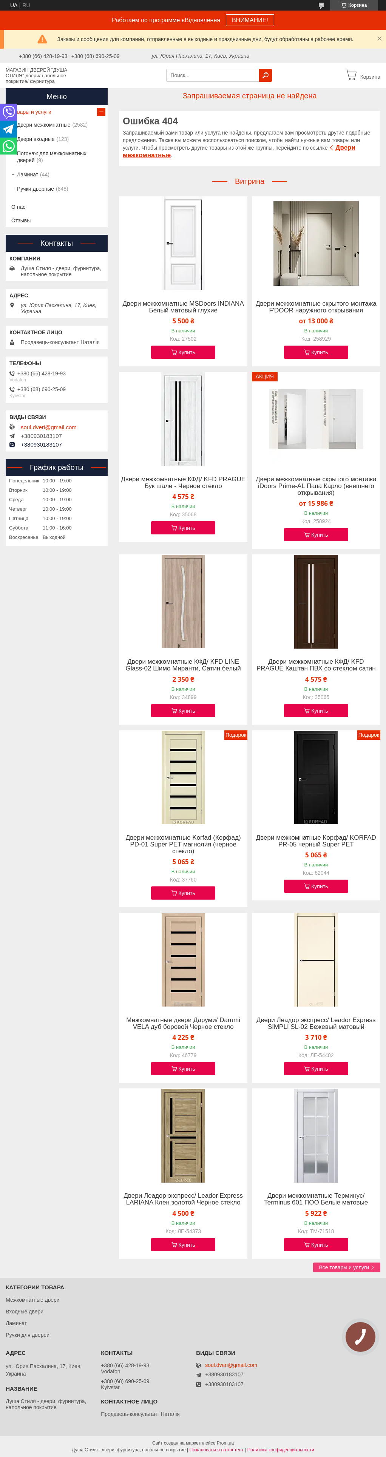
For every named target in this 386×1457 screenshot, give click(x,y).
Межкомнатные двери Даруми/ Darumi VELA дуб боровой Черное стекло (183, 1023)
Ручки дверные (35, 189)
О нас (18, 207)
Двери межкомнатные (44, 125)
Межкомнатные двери (32, 1300)
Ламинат (27, 174)
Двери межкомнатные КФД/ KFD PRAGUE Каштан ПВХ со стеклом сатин (316, 665)
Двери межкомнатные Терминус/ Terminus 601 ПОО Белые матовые (316, 1199)
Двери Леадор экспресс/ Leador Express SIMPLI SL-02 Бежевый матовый (316, 1023)
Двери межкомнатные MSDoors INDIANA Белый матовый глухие (183, 307)
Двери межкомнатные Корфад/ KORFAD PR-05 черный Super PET (316, 841)
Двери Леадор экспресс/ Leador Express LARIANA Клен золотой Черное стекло (183, 1199)
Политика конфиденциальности (280, 1449)
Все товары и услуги (344, 1267)
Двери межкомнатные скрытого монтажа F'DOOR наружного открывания (316, 307)
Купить (187, 352)
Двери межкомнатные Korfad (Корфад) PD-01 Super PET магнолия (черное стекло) (183, 844)
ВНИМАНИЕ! (250, 20)
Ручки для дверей (27, 1335)
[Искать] (265, 75)
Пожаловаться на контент (217, 1449)
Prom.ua (225, 1443)
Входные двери (24, 1312)
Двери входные (36, 139)
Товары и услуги (31, 112)
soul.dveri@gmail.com (49, 427)
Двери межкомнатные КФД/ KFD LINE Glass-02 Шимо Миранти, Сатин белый (183, 665)
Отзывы (21, 220)
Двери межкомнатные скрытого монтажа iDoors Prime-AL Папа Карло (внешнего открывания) (316, 486)
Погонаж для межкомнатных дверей (51, 156)
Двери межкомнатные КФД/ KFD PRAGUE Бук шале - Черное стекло (183, 483)
